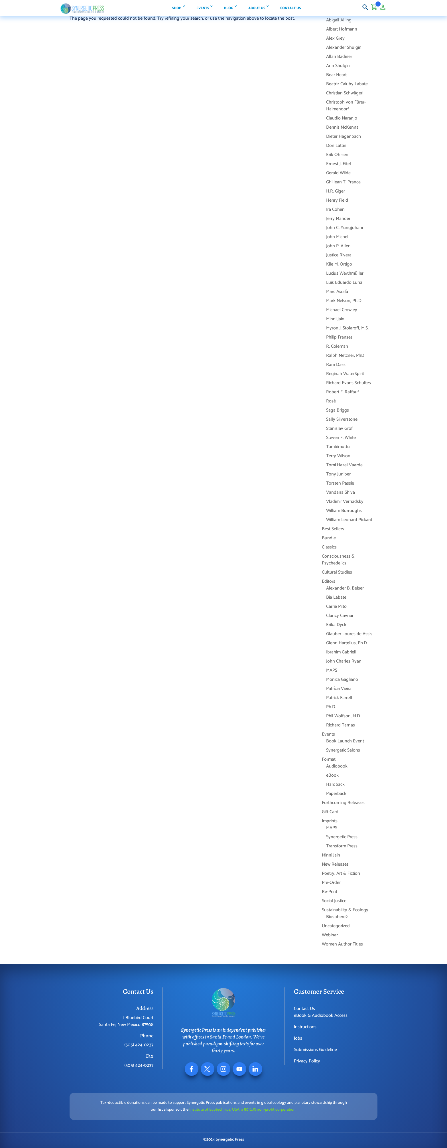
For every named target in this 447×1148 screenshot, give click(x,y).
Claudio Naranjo (341, 118)
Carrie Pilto (336, 606)
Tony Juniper (338, 474)
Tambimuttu (338, 447)
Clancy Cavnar (339, 615)
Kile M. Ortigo (339, 264)
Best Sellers (333, 529)
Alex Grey (335, 38)
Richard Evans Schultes (348, 383)
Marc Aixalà (337, 291)
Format (329, 759)
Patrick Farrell (339, 698)
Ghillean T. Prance (343, 182)
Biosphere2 (337, 917)
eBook (332, 775)
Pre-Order (331, 882)
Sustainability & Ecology (345, 910)
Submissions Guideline (315, 1050)
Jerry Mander (338, 218)
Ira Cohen (335, 209)
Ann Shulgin (338, 66)
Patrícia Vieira (338, 689)
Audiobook (337, 766)
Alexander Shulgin (343, 47)
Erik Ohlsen (337, 155)
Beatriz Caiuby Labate (347, 84)
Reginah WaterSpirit (345, 374)
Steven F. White (341, 438)
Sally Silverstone (341, 419)
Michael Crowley (341, 310)
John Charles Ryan (343, 661)
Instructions (305, 1027)
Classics (329, 547)
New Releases (335, 864)
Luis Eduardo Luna (344, 282)
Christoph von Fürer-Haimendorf (346, 105)
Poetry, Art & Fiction (341, 873)
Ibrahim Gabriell (341, 652)
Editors (328, 581)
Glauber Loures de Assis (349, 634)
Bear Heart (336, 75)
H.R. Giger (335, 191)
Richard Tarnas (340, 725)
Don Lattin (336, 145)
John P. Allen (338, 246)
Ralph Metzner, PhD (345, 355)
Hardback (335, 784)
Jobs (298, 1038)
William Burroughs (344, 511)
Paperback (336, 793)
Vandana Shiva (340, 492)
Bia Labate (336, 597)
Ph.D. (331, 707)
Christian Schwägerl (344, 93)
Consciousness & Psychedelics (338, 559)
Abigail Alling (338, 20)
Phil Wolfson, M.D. (343, 716)
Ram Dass (336, 365)
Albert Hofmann (341, 29)
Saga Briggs (337, 410)
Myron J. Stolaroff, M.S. (347, 328)
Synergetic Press (341, 837)
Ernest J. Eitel (338, 164)
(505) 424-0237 (138, 1045)
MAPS (331, 670)
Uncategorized (336, 926)
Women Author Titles (342, 944)
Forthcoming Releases (343, 803)
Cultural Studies (337, 572)
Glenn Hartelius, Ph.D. (347, 643)
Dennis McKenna (342, 127)
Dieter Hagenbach (343, 136)
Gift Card (330, 812)
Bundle (329, 538)
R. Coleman (337, 346)
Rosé (331, 401)
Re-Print (329, 892)
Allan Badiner (339, 56)
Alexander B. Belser (345, 588)
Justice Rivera (338, 255)
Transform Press (341, 846)
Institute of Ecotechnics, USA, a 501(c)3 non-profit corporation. (242, 1109)
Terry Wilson (338, 456)
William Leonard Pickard (349, 520)
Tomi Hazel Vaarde (344, 465)
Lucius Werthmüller (344, 273)
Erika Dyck (336, 625)
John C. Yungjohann (345, 228)
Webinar (330, 935)
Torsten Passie (340, 483)
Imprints (330, 821)
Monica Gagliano (342, 679)
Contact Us (304, 1009)
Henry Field (337, 200)
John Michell (338, 237)
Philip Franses (339, 337)
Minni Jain (335, 319)
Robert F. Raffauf (342, 392)
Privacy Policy (307, 1061)
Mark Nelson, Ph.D (343, 301)
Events (328, 734)
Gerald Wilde (338, 173)
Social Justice (334, 901)
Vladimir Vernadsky (344, 501)
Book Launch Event (345, 741)
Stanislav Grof (339, 428)
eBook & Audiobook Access (321, 1015)
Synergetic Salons (343, 750)
